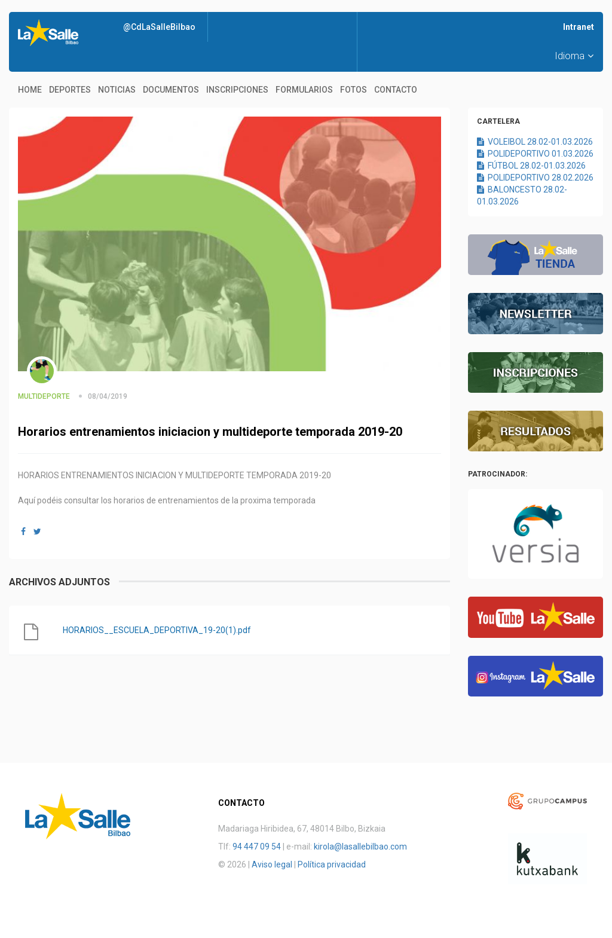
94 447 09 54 (256, 846)
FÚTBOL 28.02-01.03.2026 (531, 165)
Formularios (304, 89)
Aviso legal (272, 864)
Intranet (578, 27)
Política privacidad (332, 864)
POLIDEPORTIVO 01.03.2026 (535, 153)
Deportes (70, 89)
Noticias (117, 89)
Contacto (395, 89)
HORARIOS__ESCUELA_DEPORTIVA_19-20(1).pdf (157, 630)
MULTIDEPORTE (44, 396)
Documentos (171, 89)
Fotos (353, 89)
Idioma (574, 56)
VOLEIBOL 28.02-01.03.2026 (535, 141)
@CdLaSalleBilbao (159, 27)
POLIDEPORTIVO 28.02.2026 (535, 177)
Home (30, 89)
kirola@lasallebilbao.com (360, 846)
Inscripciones (237, 89)
